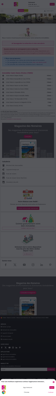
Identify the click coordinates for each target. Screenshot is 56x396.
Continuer (50, 392)
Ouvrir (51, 387)
